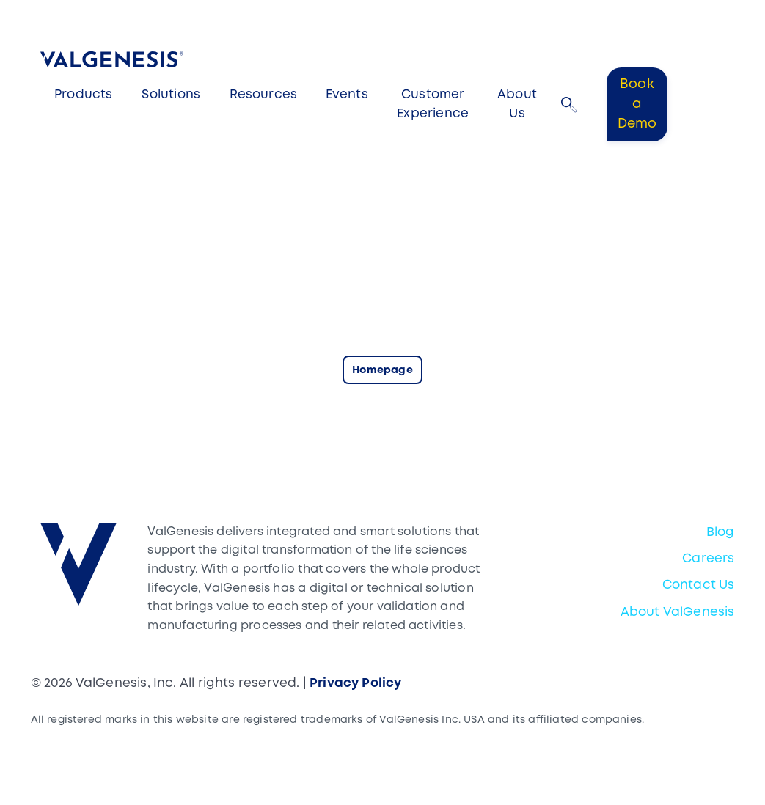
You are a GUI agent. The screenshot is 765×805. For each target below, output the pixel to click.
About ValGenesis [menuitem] (678, 612)
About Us (517, 104)
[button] (569, 105)
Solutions (171, 94)
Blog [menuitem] (720, 532)
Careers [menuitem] (708, 559)
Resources (264, 94)
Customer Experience (433, 104)
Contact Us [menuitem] (698, 585)
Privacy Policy (356, 683)
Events (347, 94)
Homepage (382, 370)
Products (83, 94)
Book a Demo (637, 104)
